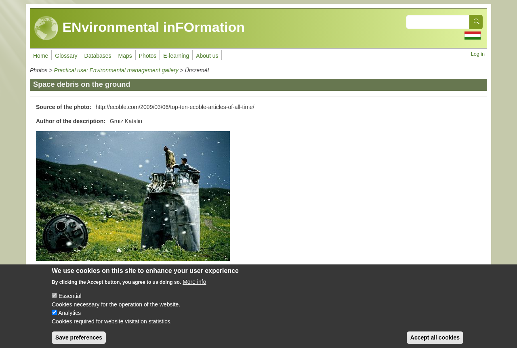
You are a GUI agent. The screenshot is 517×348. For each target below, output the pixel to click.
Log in (478, 54)
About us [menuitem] (207, 55)
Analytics (69, 319)
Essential (70, 302)
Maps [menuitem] (125, 55)
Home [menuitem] (40, 55)
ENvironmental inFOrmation (139, 28)
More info (194, 288)
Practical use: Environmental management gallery (116, 70)
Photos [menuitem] (148, 55)
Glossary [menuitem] (66, 55)
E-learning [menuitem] (176, 55)
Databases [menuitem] (97, 55)
